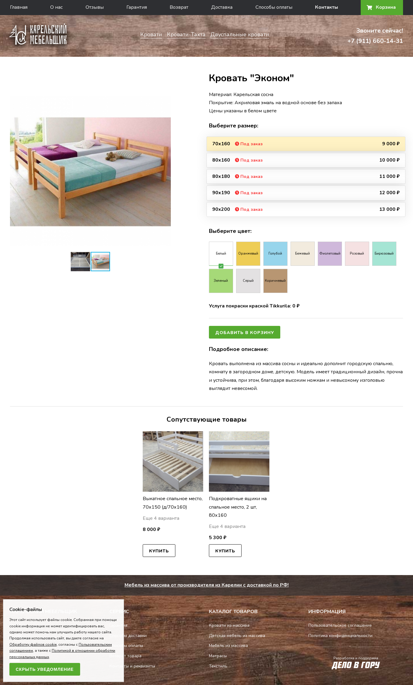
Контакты (326, 7)
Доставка (222, 7)
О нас (56, 7)
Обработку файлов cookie (33, 644)
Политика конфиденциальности (340, 635)
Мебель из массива (228, 645)
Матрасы (218, 656)
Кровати (151, 34)
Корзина (382, 7)
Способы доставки (128, 635)
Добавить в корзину (244, 333)
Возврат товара (125, 656)
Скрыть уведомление (45, 669)
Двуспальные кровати (239, 34)
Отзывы (95, 7)
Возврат (179, 7)
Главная (19, 7)
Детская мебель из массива (237, 635)
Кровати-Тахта (186, 34)
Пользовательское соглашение (340, 625)
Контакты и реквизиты (132, 666)
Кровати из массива (229, 625)
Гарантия (136, 7)
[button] (165, 96)
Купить (159, 551)
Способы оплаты (273, 7)
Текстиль (218, 666)
